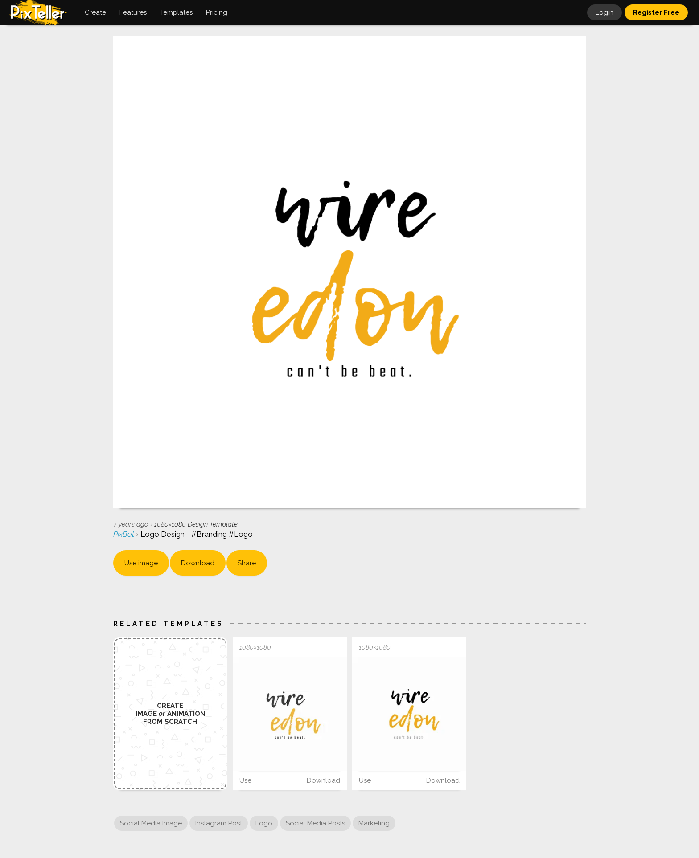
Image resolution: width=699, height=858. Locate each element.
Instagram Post (218, 823)
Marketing (374, 823)
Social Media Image (151, 823)
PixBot (124, 534)
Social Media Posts (315, 823)
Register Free (656, 12)
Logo (263, 823)
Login (604, 12)
